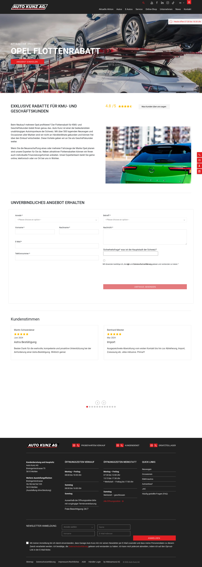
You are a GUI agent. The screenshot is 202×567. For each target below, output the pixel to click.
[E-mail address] (113, 533)
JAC (144, 489)
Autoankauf (147, 484)
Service (139, 9)
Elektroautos (147, 479)
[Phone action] (199, 191)
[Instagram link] (167, 2)
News (178, 9)
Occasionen (147, 474)
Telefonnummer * (22, 253)
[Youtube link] (151, 2)
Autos (119, 9)
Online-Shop (151, 9)
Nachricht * (108, 227)
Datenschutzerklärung (142, 264)
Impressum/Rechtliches (68, 562)
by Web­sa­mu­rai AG (112, 562)
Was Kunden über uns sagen (154, 106)
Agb (128, 264)
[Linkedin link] (162, 2)
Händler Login (95, 562)
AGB (84, 562)
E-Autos (129, 9)
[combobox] (57, 219)
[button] (87, 407)
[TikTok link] (173, 2)
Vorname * (19, 227)
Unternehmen (166, 9)
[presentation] (124, 276)
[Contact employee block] (199, 202)
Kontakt (187, 9)
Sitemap (29, 562)
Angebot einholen (27, 62)
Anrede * (19, 215)
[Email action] (199, 197)
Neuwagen (147, 469)
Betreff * (107, 215)
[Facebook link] (157, 2)
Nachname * (64, 227)
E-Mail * (18, 241)
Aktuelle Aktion (106, 9)
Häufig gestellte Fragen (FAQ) (155, 494)
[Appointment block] (199, 208)
